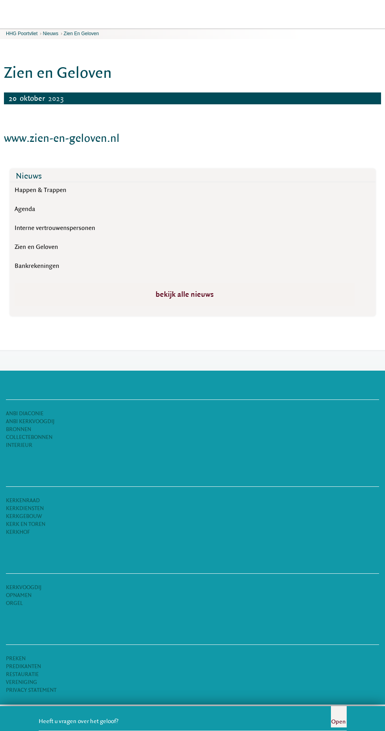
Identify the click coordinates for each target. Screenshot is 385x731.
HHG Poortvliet (22, 33)
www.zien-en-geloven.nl (62, 138)
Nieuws (50, 33)
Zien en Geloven (81, 33)
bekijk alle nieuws (185, 294)
